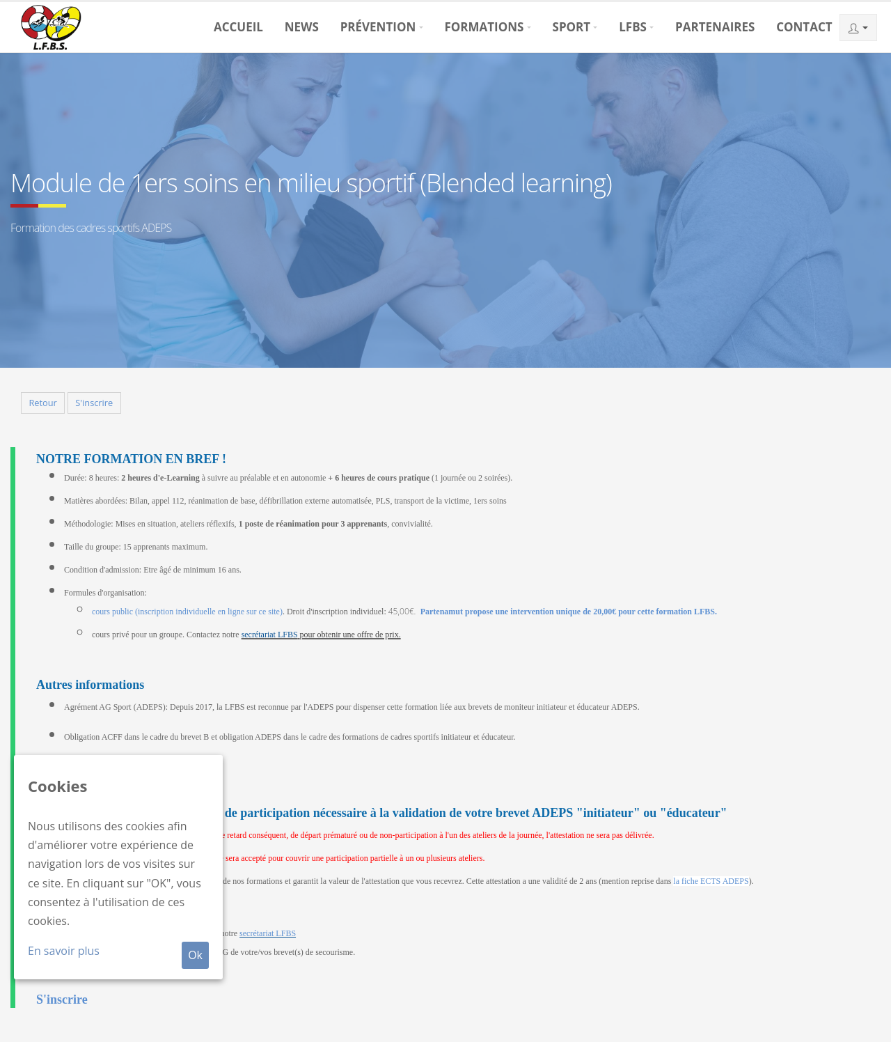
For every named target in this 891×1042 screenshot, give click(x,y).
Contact (804, 27)
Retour (42, 402)
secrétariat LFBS (270, 634)
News (302, 27)
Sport (572, 27)
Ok (195, 955)
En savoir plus (64, 950)
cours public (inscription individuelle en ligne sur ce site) (187, 611)
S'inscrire (94, 402)
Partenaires (715, 27)
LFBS (633, 27)
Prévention (378, 27)
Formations (483, 27)
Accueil (238, 27)
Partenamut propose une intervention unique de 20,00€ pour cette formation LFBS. (568, 611)
